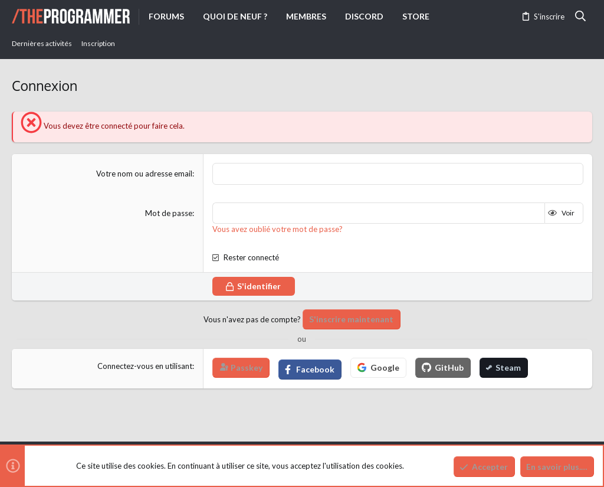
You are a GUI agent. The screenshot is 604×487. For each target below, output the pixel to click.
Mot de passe (168, 212)
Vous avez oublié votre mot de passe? (277, 229)
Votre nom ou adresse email (144, 173)
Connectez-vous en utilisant (144, 365)
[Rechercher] (580, 16)
